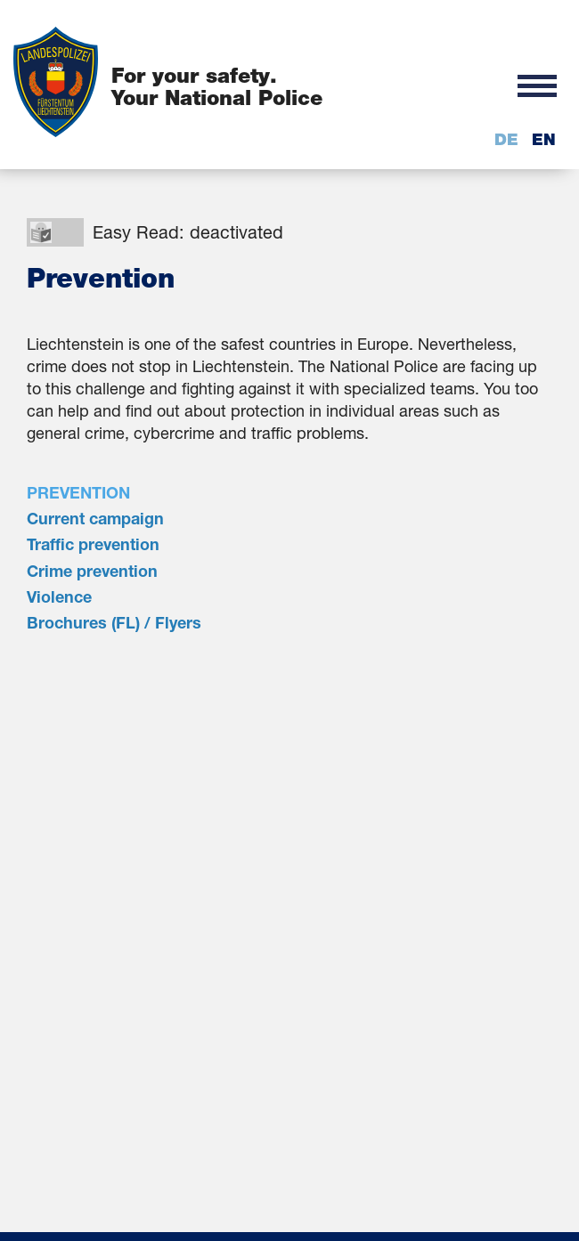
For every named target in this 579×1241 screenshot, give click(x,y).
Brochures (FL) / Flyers (114, 622)
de (506, 139)
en (544, 139)
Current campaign (95, 518)
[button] (537, 84)
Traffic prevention (93, 544)
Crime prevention (92, 570)
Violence (59, 596)
